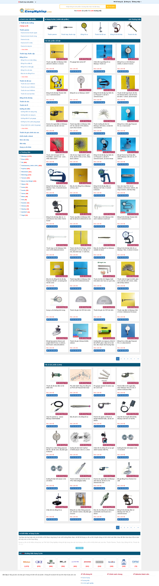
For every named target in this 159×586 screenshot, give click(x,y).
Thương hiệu (86, 580)
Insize (24, 187)
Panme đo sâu (25, 39)
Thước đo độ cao (26, 81)
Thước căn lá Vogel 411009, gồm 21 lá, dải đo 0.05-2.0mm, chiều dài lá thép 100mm (127, 281)
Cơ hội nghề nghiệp (87, 583)
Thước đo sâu (25, 101)
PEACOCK (26, 172)
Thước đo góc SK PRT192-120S (80, 310)
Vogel (24, 215)
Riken (24, 196)
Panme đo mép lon (26, 46)
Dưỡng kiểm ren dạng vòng (29, 111)
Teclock (25, 178)
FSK (23, 199)
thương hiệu (98, 10)
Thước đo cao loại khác (28, 94)
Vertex (24, 193)
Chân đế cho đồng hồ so (54, 510)
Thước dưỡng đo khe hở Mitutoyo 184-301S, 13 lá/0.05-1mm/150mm (103, 125)
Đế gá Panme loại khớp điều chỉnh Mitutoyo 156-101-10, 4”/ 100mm (127, 156)
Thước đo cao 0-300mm (28, 83)
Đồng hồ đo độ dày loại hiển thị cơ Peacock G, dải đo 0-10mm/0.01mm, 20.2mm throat (103, 156)
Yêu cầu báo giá (52, 71)
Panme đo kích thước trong (29, 36)
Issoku (24, 190)
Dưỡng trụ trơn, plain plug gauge (30, 121)
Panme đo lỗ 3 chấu (27, 43)
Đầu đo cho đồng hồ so (28, 73)
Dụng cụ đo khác (26, 147)
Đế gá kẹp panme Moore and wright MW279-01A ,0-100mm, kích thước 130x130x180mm (56, 343)
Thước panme (25, 30)
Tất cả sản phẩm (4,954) (53, 365)
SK (23, 162)
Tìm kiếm (111, 6)
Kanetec (24, 203)
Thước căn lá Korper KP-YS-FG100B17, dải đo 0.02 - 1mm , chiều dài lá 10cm (56, 156)
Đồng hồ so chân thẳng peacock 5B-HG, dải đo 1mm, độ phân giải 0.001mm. (56, 449)
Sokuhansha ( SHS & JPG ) (31, 165)
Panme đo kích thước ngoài (29, 33)
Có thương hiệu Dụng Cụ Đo (31, 553)
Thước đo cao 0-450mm (28, 87)
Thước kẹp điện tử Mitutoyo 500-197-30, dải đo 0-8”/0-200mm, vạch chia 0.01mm (80, 125)
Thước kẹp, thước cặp (27, 53)
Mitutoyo (26, 156)
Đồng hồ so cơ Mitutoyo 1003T (79, 93)
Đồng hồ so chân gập (27, 67)
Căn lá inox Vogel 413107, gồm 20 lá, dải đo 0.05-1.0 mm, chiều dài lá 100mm (80, 156)
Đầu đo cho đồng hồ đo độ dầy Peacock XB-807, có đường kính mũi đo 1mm (56, 281)
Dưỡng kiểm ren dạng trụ (28, 115)
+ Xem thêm (24, 49)
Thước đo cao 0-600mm (28, 90)
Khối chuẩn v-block (26, 136)
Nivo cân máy (24, 140)
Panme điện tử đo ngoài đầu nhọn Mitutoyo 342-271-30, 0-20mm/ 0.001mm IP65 (126, 387)
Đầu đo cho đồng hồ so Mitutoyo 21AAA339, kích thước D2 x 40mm (104, 511)
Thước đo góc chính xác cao (29, 132)
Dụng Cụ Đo (50, 19)
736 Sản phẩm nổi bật (52, 41)
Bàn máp (23, 143)
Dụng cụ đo (23, 26)
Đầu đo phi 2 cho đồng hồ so (79, 417)
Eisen (24, 159)
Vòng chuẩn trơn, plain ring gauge (31, 125)
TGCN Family (86, 577)
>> (138, 359)
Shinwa (24, 206)
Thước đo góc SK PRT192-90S (103, 310)
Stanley (24, 209)
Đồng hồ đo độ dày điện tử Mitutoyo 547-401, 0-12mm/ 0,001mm (102, 187)
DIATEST (25, 212)
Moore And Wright (28, 181)
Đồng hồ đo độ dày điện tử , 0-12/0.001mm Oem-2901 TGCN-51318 (56, 218)
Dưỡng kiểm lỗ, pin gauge (28, 118)
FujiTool (25, 168)
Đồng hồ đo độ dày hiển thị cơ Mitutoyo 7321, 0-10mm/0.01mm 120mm (56, 187)
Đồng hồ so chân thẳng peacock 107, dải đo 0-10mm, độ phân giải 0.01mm (80, 511)
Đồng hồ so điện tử (27, 63)
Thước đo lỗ (24, 105)
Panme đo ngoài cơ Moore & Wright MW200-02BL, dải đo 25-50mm (104, 418)
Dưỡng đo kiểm (25, 109)
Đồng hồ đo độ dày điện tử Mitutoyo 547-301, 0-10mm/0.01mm (125, 511)
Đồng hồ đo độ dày (26, 98)
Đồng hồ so (24, 57)
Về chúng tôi (86, 574)
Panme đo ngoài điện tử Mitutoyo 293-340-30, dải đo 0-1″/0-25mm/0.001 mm (104, 480)
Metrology (25, 175)
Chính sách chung (114, 574)
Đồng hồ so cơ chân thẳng (29, 60)
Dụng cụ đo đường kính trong (55, 310)
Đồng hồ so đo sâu (26, 70)
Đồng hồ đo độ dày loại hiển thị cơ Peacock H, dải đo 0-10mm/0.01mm (103, 94)
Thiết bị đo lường (26, 23)
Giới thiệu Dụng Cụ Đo (29, 533)
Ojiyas (24, 184)
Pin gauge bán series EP (78, 62)
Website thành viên (141, 574)
